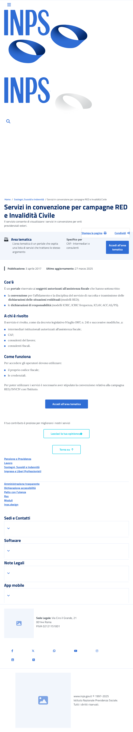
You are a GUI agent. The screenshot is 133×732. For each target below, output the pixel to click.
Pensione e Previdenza (17, 459)
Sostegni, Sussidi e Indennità (29, 199)
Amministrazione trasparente (21, 484)
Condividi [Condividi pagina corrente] (122, 233)
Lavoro (8, 463)
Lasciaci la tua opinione (66, 434)
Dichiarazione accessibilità (20, 488)
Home (8, 199)
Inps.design (11, 504)
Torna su (66, 449)
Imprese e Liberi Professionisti (22, 471)
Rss (6, 496)
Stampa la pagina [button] (94, 233)
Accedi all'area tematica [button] (119, 247)
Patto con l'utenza (15, 492)
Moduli (8, 500)
